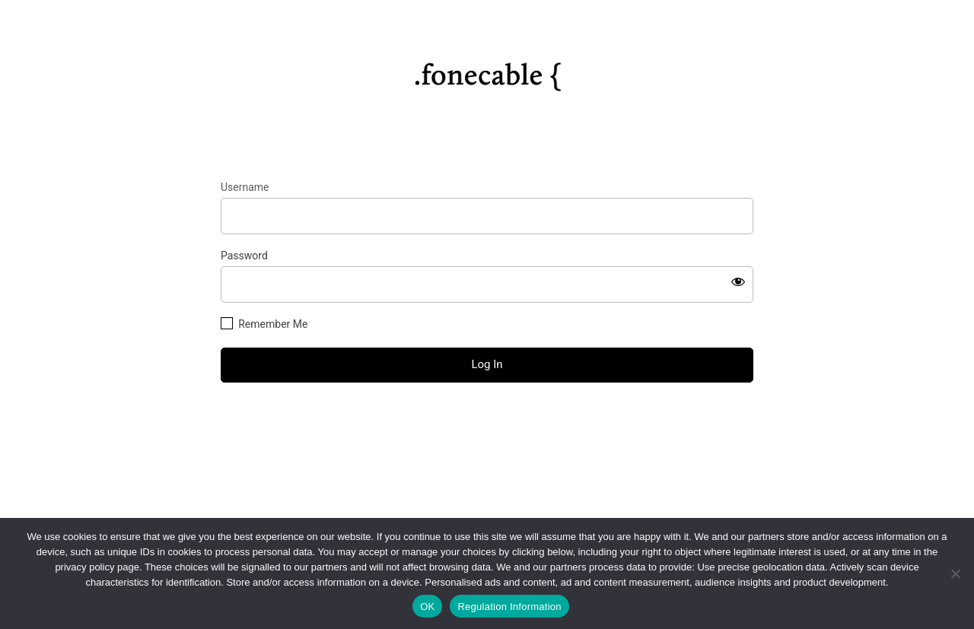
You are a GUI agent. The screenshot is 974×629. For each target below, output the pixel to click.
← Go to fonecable (487, 449)
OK (427, 606)
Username (245, 187)
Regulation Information (509, 606)
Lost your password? (487, 422)
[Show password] (738, 281)
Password (244, 255)
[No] (955, 573)
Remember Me (272, 324)
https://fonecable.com (487, 71)
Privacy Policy (487, 483)
